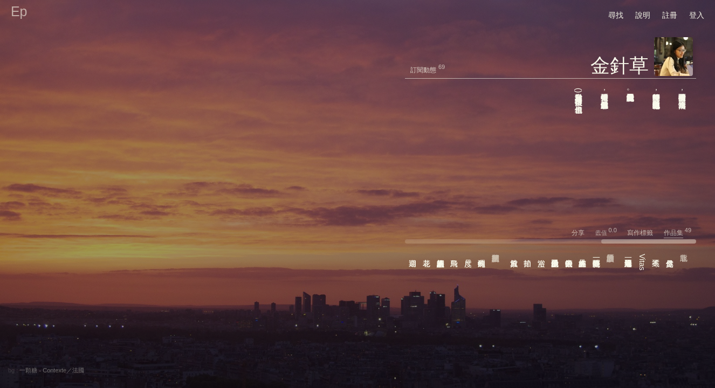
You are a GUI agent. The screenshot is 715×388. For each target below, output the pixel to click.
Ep (19, 11)
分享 (583, 233)
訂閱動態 (423, 70)
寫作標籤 (644, 233)
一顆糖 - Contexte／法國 (51, 370)
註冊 (669, 15)
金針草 (619, 65)
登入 (696, 15)
